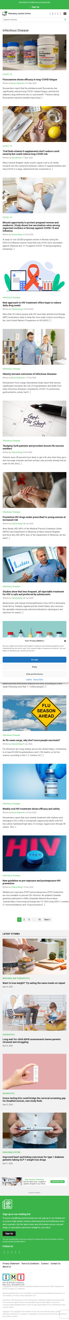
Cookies (29, 679)
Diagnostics (9, 1035)
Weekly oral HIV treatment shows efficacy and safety (31, 808)
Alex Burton (16, 158)
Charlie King (16, 234)
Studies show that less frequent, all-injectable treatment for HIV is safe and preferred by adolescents (33, 593)
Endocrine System (11, 1152)
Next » (47, 919)
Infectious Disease (11, 297)
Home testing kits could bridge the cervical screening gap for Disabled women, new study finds (34, 1099)
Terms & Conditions (30, 1263)
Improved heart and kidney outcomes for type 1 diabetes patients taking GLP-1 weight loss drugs (33, 1158)
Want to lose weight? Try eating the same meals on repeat (34, 983)
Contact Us (55, 1263)
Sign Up (35, 7)
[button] (65, 640)
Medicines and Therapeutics (16, 978)
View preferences (34, 674)
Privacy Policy (38, 679)
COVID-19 (7, 74)
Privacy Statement (11, 1263)
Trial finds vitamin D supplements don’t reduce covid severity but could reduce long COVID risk (31, 152)
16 (39, 919)
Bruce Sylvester (18, 83)
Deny (34, 667)
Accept (34, 659)
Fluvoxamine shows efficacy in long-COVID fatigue (30, 79)
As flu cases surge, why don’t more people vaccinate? (31, 740)
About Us (7, 1266)
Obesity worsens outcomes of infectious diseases (30, 374)
